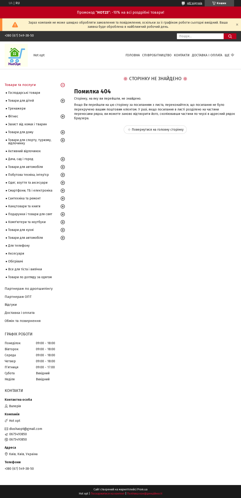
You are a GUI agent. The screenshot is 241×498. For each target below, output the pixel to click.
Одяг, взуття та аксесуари (27, 183)
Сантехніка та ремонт (24, 198)
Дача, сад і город (20, 159)
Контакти (182, 55)
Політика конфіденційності (144, 493)
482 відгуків (194, 3)
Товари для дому (20, 132)
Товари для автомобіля (25, 167)
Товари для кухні (21, 230)
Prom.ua (142, 489)
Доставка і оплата (207, 55)
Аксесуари (16, 253)
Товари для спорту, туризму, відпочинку (29, 141)
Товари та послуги (20, 85)
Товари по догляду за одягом (30, 277)
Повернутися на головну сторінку (158, 130)
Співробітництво (157, 55)
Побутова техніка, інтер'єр (28, 175)
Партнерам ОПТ (18, 297)
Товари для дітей (21, 101)
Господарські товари (24, 93)
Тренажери (16, 108)
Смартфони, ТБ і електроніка (30, 190)
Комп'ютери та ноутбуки (27, 222)
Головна (132, 55)
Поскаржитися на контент (108, 493)
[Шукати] (230, 36)
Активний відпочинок (24, 151)
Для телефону (19, 246)
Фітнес (13, 116)
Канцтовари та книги (24, 206)
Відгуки (11, 305)
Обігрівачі (15, 261)
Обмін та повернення (23, 321)
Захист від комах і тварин (27, 124)
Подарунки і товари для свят (30, 214)
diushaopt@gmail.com (25, 429)
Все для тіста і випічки (25, 269)
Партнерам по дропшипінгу (29, 289)
